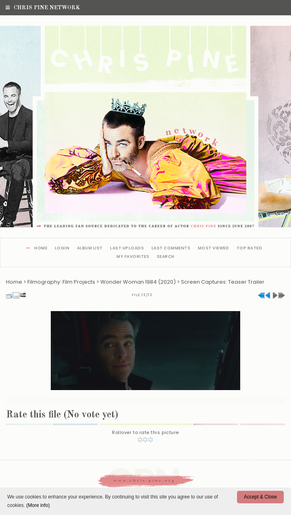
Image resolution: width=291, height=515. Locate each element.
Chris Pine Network (43, 7)
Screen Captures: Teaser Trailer (222, 282)
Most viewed (213, 248)
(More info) (38, 505)
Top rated (249, 248)
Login (62, 248)
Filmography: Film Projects (61, 282)
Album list (90, 248)
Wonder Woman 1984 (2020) (138, 282)
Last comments (171, 248)
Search (166, 257)
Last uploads (127, 248)
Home (40, 248)
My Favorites (132, 257)
